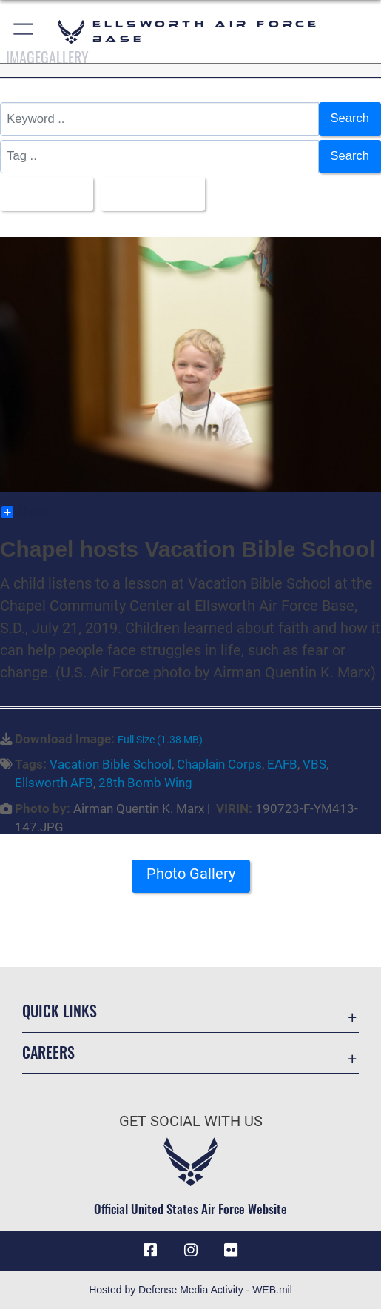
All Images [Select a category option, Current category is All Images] (42, 194)
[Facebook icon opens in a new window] (150, 1250)
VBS (314, 764)
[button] (24, 31)
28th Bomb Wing (145, 783)
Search (350, 118)
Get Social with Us (191, 1121)
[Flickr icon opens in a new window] (231, 1250)
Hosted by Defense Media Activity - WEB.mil (190, 1290)
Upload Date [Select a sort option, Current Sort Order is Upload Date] (148, 194)
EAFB (282, 764)
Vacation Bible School (111, 764)
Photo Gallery (190, 874)
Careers (48, 1052)
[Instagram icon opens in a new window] (191, 1250)
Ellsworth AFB (54, 783)
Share (24, 512)
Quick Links (59, 1011)
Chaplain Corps (219, 764)
